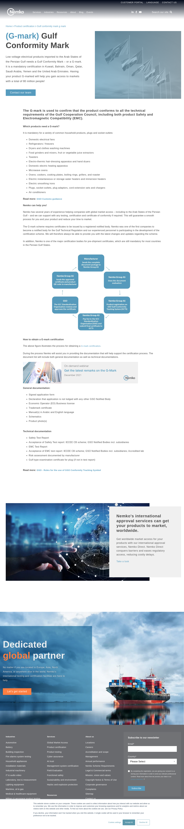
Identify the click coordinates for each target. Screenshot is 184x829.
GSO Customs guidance (50, 199)
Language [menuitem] (152, 2)
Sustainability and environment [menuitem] (61, 778)
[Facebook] (136, 12)
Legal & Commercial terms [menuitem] (98, 769)
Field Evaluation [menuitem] (54, 769)
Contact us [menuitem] (91, 797)
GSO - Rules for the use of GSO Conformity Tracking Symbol (71, 470)
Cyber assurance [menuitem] (55, 755)
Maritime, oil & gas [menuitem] (15, 787)
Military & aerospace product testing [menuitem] (23, 797)
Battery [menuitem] (9, 745)
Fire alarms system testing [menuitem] (18, 755)
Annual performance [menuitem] (95, 759)
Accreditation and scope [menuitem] (97, 750)
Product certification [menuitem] (56, 745)
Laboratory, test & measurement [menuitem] (21, 778)
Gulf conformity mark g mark (51, 26)
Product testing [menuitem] (54, 750)
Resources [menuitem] (62, 12)
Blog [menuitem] (81, 12)
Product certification (24, 26)
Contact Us (169, 2)
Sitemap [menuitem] (89, 792)
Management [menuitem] (92, 755)
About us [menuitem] (91, 735)
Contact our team (20, 92)
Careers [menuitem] (89, 745)
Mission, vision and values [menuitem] (98, 773)
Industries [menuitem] (49, 12)
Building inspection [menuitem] (15, 750)
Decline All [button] (143, 822)
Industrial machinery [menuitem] (15, 769)
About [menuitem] (73, 12)
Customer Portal (132, 2)
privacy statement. (137, 779)
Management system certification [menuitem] (62, 764)
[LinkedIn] (133, 12)
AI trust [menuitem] (50, 759)
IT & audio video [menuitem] (13, 773)
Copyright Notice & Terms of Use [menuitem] (101, 778)
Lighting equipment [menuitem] (15, 783)
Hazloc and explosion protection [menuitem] (62, 783)
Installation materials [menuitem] (16, 764)
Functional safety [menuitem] (55, 773)
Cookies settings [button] (114, 822)
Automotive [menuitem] (11, 741)
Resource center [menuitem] (55, 798)
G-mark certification (91, 346)
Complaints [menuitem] (91, 787)
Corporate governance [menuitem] (96, 783)
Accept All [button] (129, 822)
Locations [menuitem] (90, 741)
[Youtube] (140, 12)
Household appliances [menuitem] (16, 759)
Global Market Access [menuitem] (57, 741)
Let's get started (17, 691)
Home (9, 26)
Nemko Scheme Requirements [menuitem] (100, 764)
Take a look (123, 561)
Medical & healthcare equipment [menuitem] (21, 792)
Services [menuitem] (37, 12)
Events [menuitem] (90, 12)
